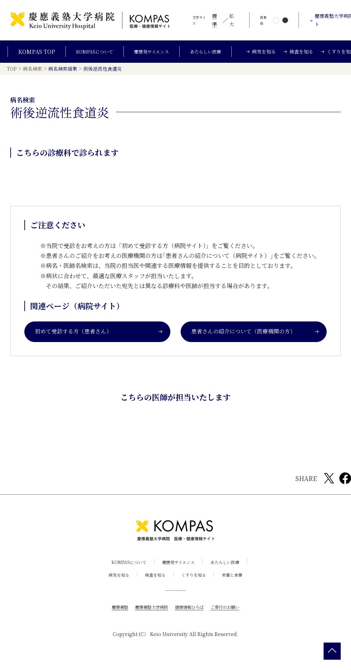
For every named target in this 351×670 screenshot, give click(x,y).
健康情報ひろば (191, 614)
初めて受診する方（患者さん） (99, 339)
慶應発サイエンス (153, 54)
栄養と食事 (240, 583)
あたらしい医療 (213, 54)
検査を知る (153, 583)
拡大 (231, 19)
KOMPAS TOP (28, 54)
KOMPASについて (89, 54)
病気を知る (111, 583)
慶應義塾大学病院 (148, 614)
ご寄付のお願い (231, 614)
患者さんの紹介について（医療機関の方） (255, 339)
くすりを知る (196, 583)
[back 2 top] (332, 651)
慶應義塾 (112, 614)
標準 (214, 19)
